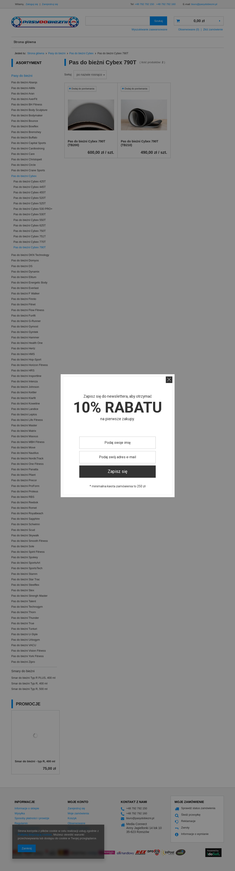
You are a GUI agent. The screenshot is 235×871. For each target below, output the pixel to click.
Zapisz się (117, 471)
